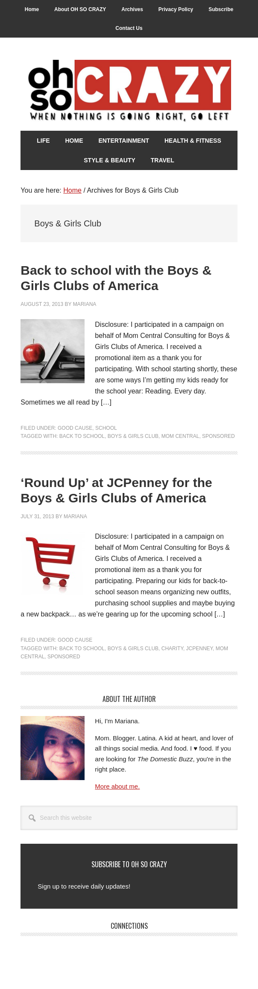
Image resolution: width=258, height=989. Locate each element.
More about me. (117, 786)
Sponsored (218, 436)
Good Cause (75, 428)
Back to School (82, 436)
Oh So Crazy (129, 92)
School (106, 428)
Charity (172, 649)
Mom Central (180, 436)
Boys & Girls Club (133, 436)
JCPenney (199, 649)
